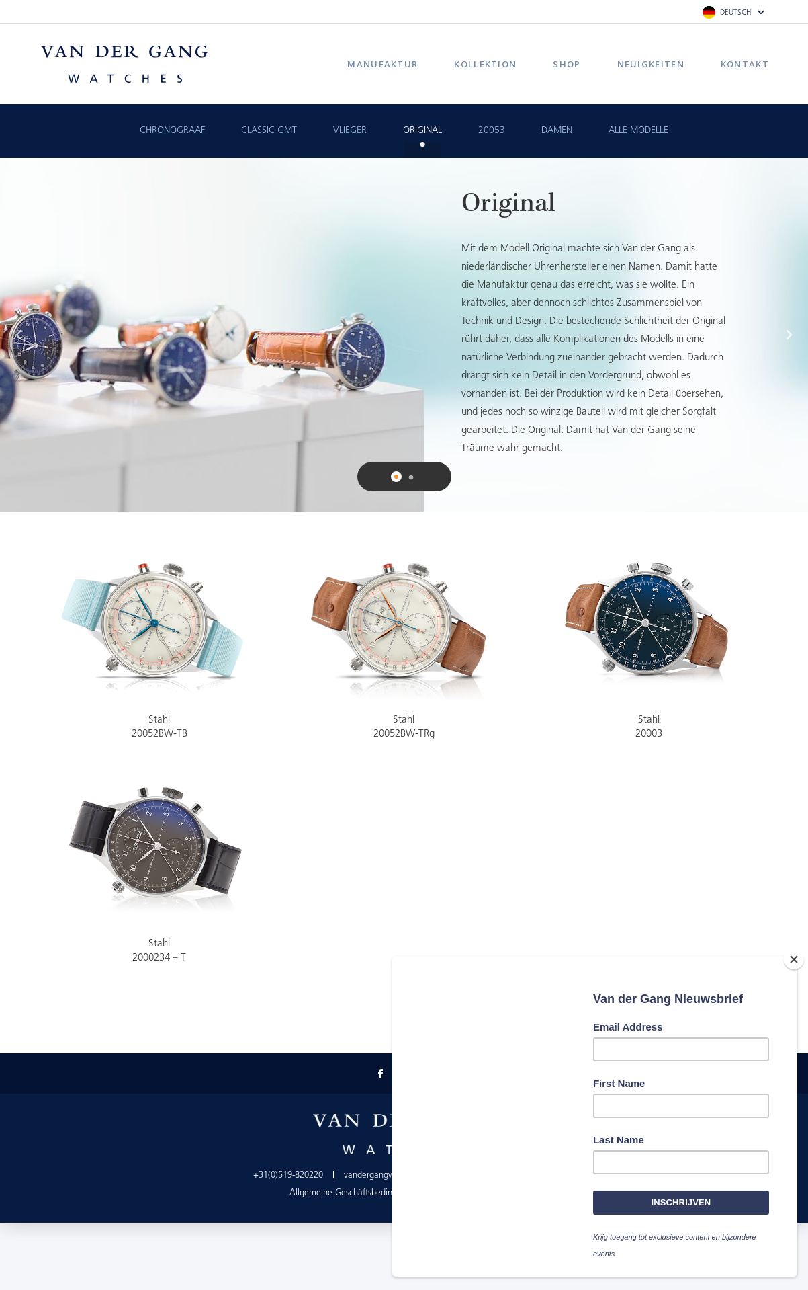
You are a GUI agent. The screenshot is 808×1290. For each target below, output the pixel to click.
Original (422, 131)
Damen (556, 131)
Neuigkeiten (650, 64)
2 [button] (411, 478)
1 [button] (397, 478)
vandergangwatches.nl (386, 1175)
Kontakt (745, 64)
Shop (566, 64)
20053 (491, 131)
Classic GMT (269, 131)
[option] (404, 335)
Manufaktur (382, 64)
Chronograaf (172, 131)
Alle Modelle (638, 131)
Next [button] (789, 334)
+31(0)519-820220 (288, 1175)
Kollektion (485, 64)
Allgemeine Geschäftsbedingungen (354, 1192)
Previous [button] (18, 334)
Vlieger (350, 131)
